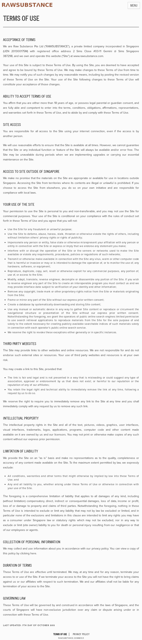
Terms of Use (60, 634)
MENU (133, 5)
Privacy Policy (81, 634)
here (33, 553)
